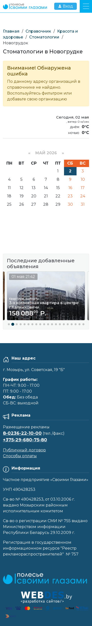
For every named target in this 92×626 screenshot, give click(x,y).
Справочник (38, 31)
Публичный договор (24, 450)
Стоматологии (44, 37)
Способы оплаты (20, 456)
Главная (11, 31)
